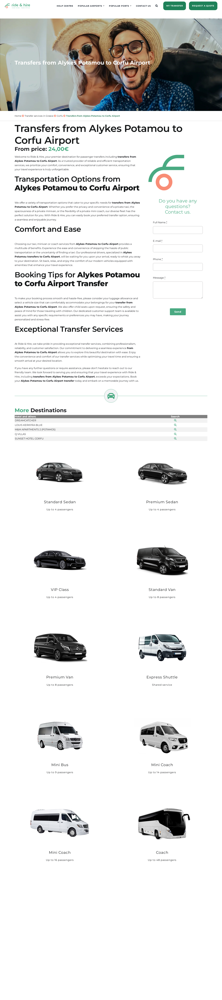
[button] (156, 6)
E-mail (157, 240)
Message (159, 277)
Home (18, 115)
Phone (158, 259)
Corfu (60, 115)
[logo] (17, 4)
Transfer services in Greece (39, 115)
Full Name (160, 222)
